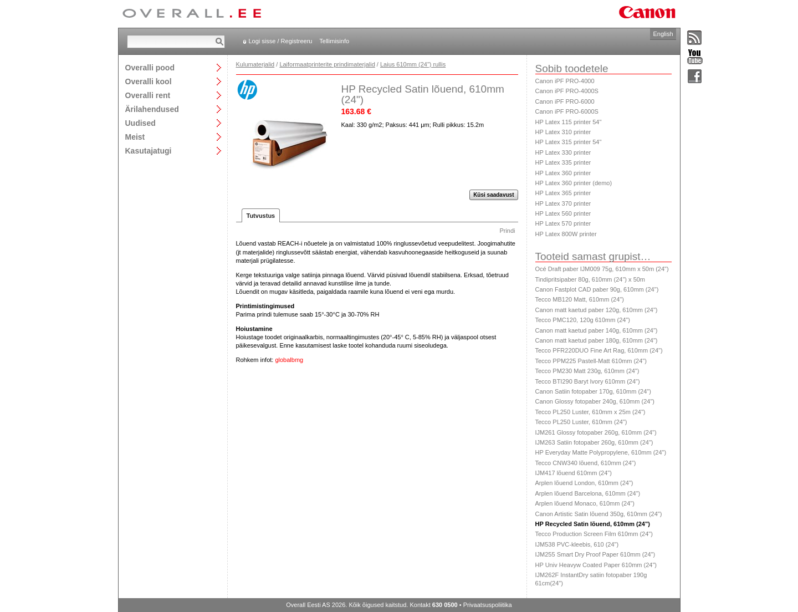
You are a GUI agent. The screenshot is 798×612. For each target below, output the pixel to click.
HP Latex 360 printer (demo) (573, 183)
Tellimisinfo (334, 41)
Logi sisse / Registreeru (281, 41)
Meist (135, 136)
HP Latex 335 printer (563, 162)
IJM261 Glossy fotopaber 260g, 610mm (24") (596, 432)
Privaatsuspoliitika (487, 604)
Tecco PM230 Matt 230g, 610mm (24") (587, 371)
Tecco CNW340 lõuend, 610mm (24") (585, 463)
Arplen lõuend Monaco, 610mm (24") (585, 503)
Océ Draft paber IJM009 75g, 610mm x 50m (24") (602, 269)
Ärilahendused (152, 109)
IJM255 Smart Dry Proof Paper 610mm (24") (595, 554)
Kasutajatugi (148, 150)
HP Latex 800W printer (566, 234)
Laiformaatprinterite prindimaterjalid (327, 64)
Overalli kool (148, 81)
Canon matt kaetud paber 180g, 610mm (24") (596, 340)
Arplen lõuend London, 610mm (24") (584, 483)
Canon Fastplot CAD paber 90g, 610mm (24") (597, 289)
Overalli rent (148, 95)
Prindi (507, 230)
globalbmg (289, 359)
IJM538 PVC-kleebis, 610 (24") (577, 544)
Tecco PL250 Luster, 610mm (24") (581, 422)
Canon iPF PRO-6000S (566, 111)
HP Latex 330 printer (563, 152)
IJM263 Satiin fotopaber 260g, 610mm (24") (594, 442)
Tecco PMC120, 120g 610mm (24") (582, 320)
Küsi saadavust (493, 195)
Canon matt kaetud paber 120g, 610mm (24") (596, 310)
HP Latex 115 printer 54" (568, 122)
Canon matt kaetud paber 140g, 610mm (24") (596, 330)
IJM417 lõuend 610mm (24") (573, 473)
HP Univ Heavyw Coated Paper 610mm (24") (596, 565)
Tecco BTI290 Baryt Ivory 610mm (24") (587, 381)
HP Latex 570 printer (563, 223)
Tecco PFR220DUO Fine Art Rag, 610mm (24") (599, 350)
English (663, 33)
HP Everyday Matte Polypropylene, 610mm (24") (601, 452)
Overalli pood (150, 67)
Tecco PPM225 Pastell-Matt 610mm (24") (591, 361)
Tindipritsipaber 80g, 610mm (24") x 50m (590, 279)
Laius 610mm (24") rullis (413, 64)
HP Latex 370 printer (563, 203)
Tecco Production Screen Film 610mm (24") (594, 534)
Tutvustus (261, 215)
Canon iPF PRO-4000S (566, 91)
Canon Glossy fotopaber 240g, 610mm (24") (594, 401)
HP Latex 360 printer (563, 173)
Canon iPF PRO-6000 (565, 101)
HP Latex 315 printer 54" (568, 142)
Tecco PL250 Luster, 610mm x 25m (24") (590, 412)
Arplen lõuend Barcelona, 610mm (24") (588, 493)
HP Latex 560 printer (563, 213)
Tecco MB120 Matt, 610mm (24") (579, 299)
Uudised (140, 123)
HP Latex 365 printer (563, 193)
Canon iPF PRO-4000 (565, 81)
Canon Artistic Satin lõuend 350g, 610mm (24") (598, 514)
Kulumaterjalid (255, 64)
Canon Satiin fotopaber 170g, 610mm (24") (593, 391)
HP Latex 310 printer (563, 132)
